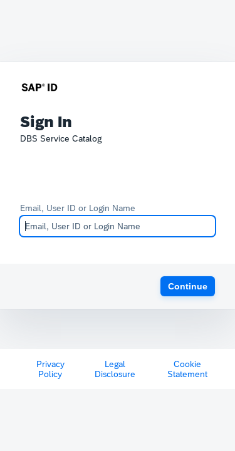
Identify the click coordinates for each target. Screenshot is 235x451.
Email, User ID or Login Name (77, 208)
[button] (187, 286)
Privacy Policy (50, 369)
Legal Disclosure (115, 369)
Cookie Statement (187, 369)
